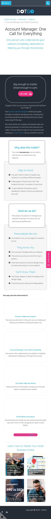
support (32, 19)
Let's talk (23, 94)
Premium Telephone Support (25, 316)
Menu (5, 3)
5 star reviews (18, 133)
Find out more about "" (25, 435)
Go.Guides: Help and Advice (25, 383)
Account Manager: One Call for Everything (25, 350)
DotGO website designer (18, 112)
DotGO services (10, 19)
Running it (22, 19)
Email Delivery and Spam (25, 417)
